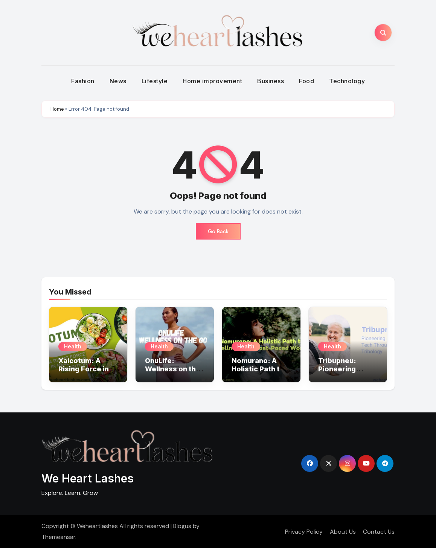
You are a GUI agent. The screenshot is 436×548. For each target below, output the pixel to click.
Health (72, 346)
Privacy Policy (304, 532)
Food (306, 81)
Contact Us (379, 532)
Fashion (83, 81)
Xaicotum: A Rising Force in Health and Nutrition (83, 373)
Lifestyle (155, 81)
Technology (347, 81)
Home (57, 109)
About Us (343, 532)
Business (270, 81)
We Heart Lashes (87, 478)
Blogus (182, 526)
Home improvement (212, 81)
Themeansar (58, 537)
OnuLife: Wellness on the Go (172, 369)
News (118, 81)
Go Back (218, 231)
